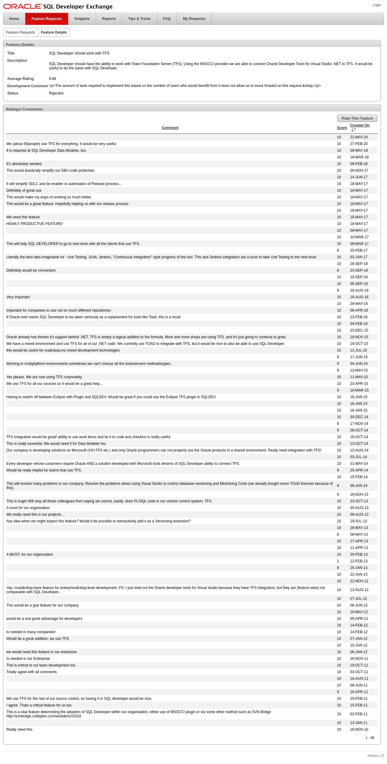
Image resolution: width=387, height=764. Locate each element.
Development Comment (27, 86)
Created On (360, 125)
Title (11, 53)
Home (11, 19)
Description (17, 60)
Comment (170, 128)
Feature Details (54, 32)
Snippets (82, 19)
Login (377, 5)
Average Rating (20, 79)
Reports (109, 19)
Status (12, 93)
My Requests (194, 19)
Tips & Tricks (139, 19)
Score (342, 128)
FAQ (167, 19)
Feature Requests (46, 19)
